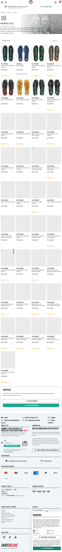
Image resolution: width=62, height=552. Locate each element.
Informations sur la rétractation (7, 514)
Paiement (3, 510)
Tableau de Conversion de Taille (8, 516)
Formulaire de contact (19, 495)
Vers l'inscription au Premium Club (46, 450)
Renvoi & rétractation (30, 418)
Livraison (3, 511)
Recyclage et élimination (6, 521)
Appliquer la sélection (47, 537)
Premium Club (36, 425)
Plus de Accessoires (31, 405)
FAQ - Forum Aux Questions (31, 420)
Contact (3, 522)
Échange (51, 418)
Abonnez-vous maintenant (12, 446)
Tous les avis (4, 518)
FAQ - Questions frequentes (7, 519)
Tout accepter (47, 548)
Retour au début (31, 401)
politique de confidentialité (46, 545)
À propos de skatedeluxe (37, 510)
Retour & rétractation (5, 513)
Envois (4, 418)
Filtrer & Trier (6, 41)
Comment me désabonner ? (9, 451)
